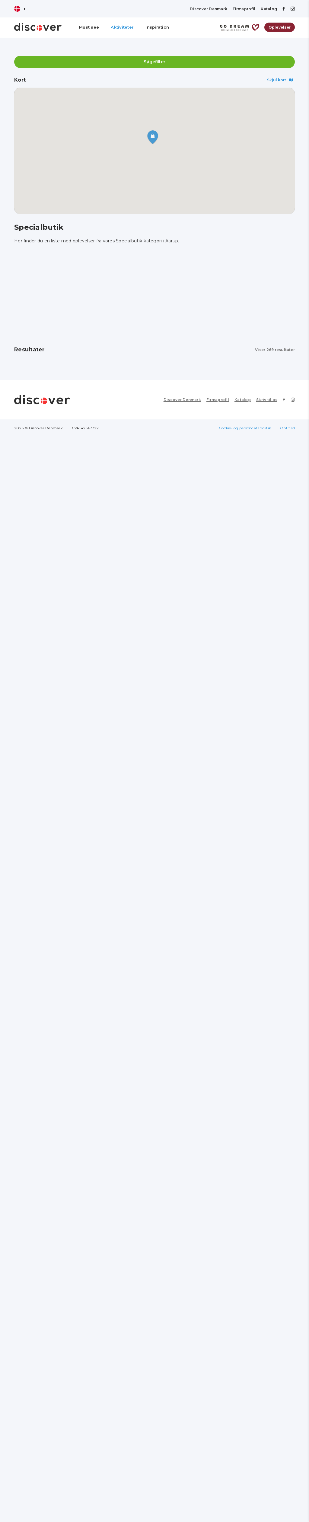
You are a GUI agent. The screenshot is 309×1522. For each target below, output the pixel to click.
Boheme (225, 648)
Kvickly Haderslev (138, 648)
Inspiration (157, 27)
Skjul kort (280, 80)
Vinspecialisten (136, 973)
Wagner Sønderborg (142, 1196)
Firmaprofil (244, 9)
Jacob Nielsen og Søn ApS (53, 1196)
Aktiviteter (122, 27)
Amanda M (34, 648)
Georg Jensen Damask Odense (48, 429)
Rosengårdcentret (237, 426)
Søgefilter (154, 61)
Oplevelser (280, 27)
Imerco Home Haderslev (50, 756)
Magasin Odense (138, 426)
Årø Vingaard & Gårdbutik (52, 540)
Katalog (269, 9)
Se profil (34, 414)
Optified (287, 1513)
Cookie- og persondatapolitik (245, 1513)
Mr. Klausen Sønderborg (50, 1299)
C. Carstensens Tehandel (148, 865)
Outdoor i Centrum (237, 973)
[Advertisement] (154, 295)
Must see (89, 27)
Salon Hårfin (229, 540)
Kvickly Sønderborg (45, 1402)
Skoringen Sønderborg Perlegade (145, 1090)
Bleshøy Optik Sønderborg (246, 1299)
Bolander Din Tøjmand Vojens (250, 865)
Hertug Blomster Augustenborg (42, 868)
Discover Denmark (208, 9)
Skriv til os (266, 1484)
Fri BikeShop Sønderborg (52, 973)
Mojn (220, 1196)
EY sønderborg (232, 1087)
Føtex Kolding (134, 756)
